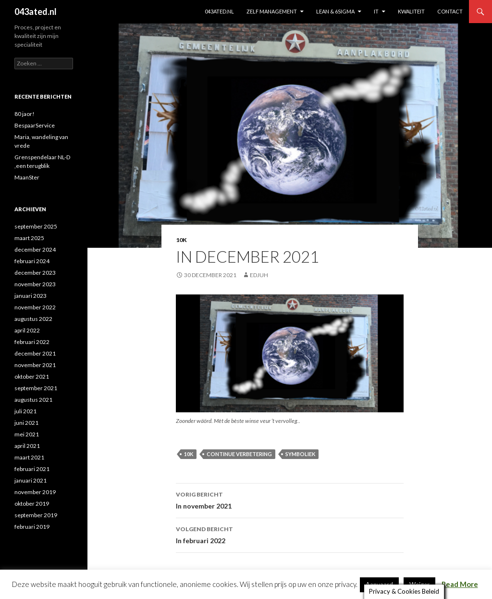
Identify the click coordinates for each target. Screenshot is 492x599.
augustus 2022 (33, 318)
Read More (460, 582)
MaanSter (26, 177)
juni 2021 (26, 422)
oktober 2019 (31, 503)
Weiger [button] (419, 583)
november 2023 (35, 284)
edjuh (259, 275)
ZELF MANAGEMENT (271, 11)
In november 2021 (290, 499)
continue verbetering (239, 454)
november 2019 (35, 492)
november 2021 (35, 365)
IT (376, 11)
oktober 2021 (31, 376)
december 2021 (35, 353)
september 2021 (35, 388)
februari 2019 (31, 526)
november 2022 (35, 307)
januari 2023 (30, 295)
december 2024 (35, 249)
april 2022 (27, 330)
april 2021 (27, 445)
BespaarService (34, 125)
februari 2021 (31, 468)
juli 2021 (25, 411)
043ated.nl (35, 11)
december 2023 (35, 272)
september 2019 (35, 515)
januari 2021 (30, 480)
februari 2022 (31, 341)
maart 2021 (29, 457)
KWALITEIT (411, 11)
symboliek (300, 454)
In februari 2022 (290, 534)
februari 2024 (31, 261)
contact (450, 11)
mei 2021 (26, 434)
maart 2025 (29, 238)
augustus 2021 (33, 399)
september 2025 (35, 226)
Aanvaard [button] (379, 583)
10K (181, 239)
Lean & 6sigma (335, 11)
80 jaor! (24, 113)
